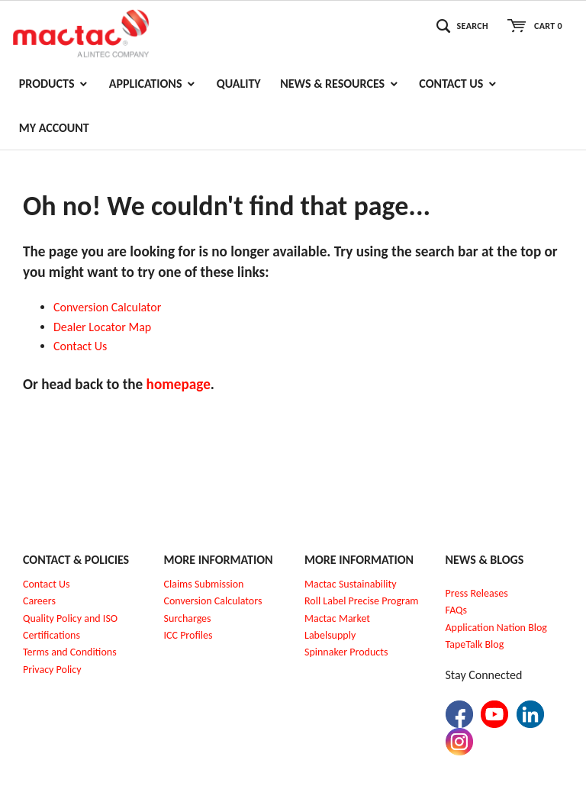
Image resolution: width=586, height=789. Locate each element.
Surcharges (187, 618)
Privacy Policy (52, 669)
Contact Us (46, 584)
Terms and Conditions (70, 652)
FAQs (457, 610)
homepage (178, 384)
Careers (39, 600)
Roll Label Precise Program (361, 600)
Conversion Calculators (213, 600)
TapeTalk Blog (475, 644)
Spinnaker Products (346, 652)
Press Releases (477, 593)
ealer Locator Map (106, 327)
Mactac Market (337, 618)
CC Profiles (189, 635)
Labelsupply (330, 635)
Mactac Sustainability (350, 584)
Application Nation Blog (496, 627)
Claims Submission (204, 584)
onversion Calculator (111, 307)
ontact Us (84, 346)
